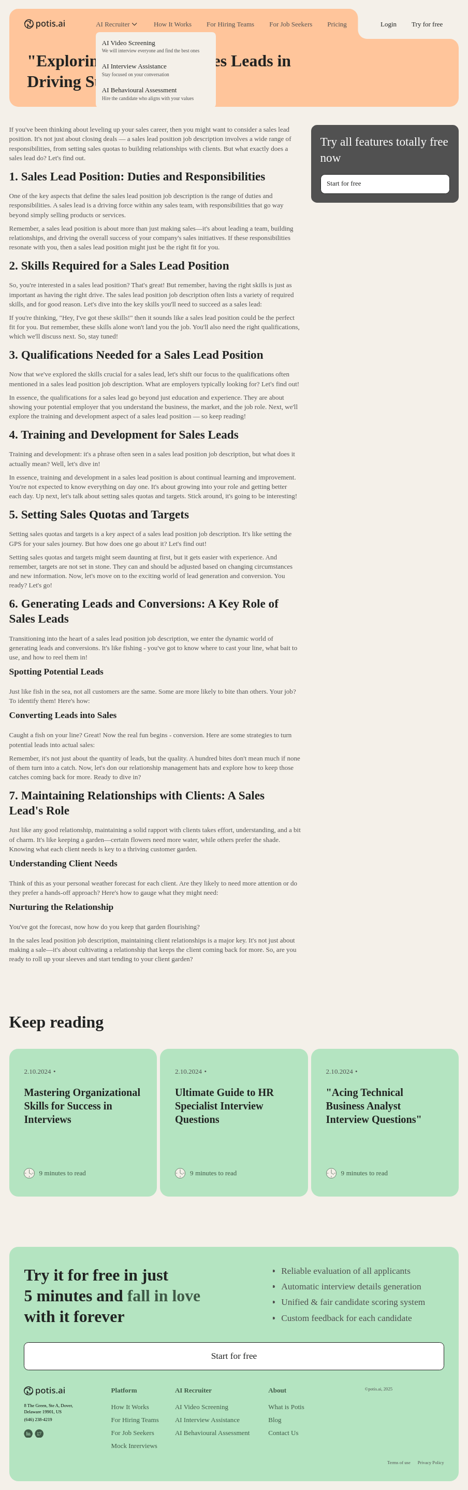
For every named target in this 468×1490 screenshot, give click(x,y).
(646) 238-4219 (38, 1419)
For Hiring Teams (230, 24)
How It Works (173, 24)
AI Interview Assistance (207, 1420)
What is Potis (286, 1407)
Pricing (337, 24)
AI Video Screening (201, 1407)
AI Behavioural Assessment (212, 1433)
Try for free (427, 24)
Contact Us (283, 1433)
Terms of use (399, 1462)
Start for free (344, 183)
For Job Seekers (290, 24)
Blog (274, 1420)
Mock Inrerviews (134, 1446)
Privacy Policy (431, 1462)
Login (389, 24)
